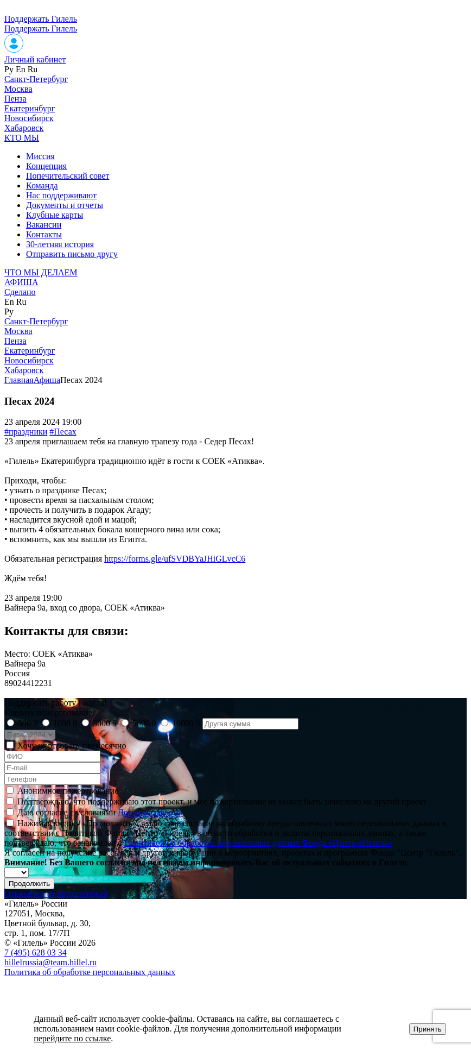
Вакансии (43, 224)
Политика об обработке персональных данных (89, 972)
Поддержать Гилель (40, 18)
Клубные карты (54, 214)
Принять (427, 1029)
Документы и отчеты (64, 205)
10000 (186, 723)
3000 (105, 723)
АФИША (21, 282)
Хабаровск (23, 128)
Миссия (40, 156)
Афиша (47, 380)
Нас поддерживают (61, 195)
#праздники (25, 431)
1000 (65, 723)
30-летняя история (60, 244)
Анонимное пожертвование (67, 790)
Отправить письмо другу (72, 254)
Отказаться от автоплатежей (56, 893)
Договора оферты (150, 812)
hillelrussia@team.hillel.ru (50, 962)
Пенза (15, 98)
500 (27, 723)
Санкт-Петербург (36, 79)
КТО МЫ (21, 137)
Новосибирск (29, 118)
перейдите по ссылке (72, 1038)
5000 (144, 723)
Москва (18, 88)
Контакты (44, 234)
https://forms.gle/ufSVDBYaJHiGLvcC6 (174, 558)
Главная (19, 380)
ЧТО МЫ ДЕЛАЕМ (41, 272)
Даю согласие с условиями (99, 812)
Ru (33, 69)
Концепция (46, 166)
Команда (42, 185)
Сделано (20, 292)
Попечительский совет (67, 175)
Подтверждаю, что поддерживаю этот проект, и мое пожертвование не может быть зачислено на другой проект (222, 801)
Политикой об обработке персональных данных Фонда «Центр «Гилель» (258, 842)
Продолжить (29, 883)
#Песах (62, 431)
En (21, 69)
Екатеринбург (29, 108)
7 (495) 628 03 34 (35, 952)
